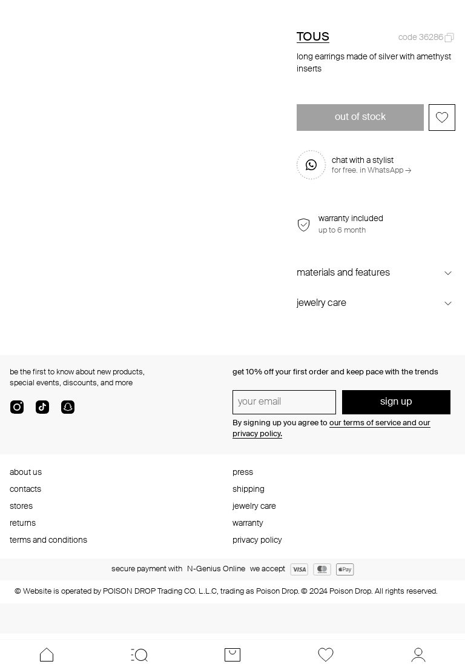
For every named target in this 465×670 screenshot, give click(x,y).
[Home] (46, 655)
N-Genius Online (216, 569)
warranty (247, 523)
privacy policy (257, 540)
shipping (248, 489)
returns (23, 523)
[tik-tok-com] (42, 412)
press (242, 472)
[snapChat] (68, 412)
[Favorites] (325, 655)
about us (26, 472)
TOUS (313, 38)
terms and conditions (48, 540)
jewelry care (254, 506)
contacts (25, 489)
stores (21, 506)
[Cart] (232, 655)
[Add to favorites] (442, 117)
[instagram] (17, 412)
